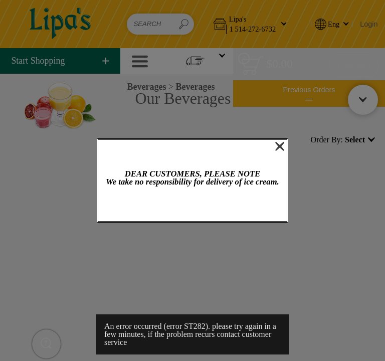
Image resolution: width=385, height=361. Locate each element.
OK (192, 205)
